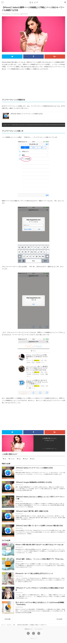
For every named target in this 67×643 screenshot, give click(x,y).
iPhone (26, 458)
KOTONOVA (25, 14)
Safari (33, 458)
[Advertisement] (33, 84)
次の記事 (60, 619)
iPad (19, 458)
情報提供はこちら (29, 629)
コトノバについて (38, 629)
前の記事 (7, 619)
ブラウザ (12, 458)
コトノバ (33, 2)
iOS (5, 458)
